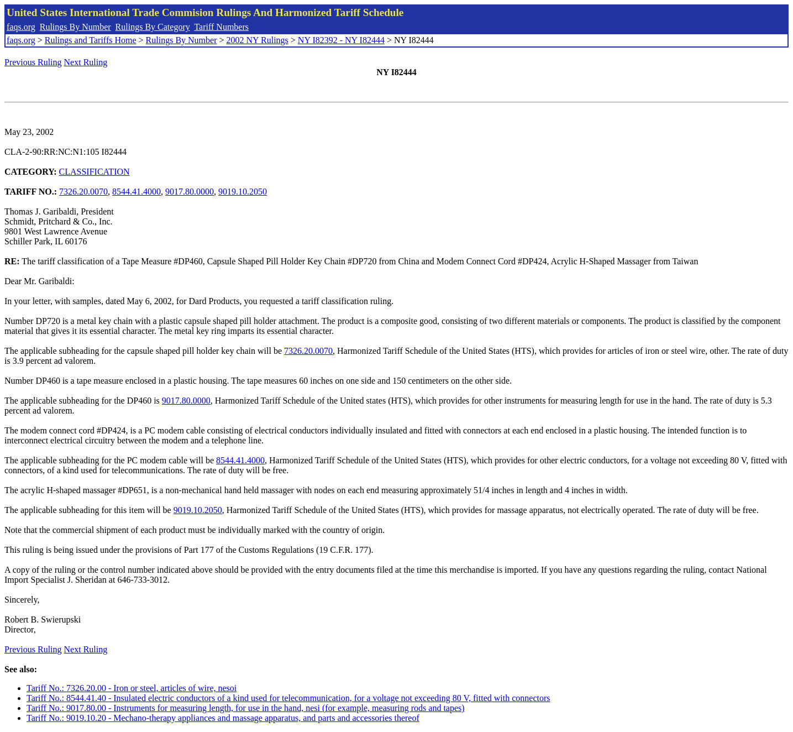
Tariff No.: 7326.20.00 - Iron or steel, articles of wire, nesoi (132, 688)
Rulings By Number (75, 27)
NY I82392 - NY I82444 (341, 40)
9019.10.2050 (242, 191)
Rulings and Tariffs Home (90, 40)
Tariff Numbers (221, 27)
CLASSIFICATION (94, 171)
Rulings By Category (152, 27)
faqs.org (21, 27)
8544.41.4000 (136, 191)
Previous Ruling (33, 62)
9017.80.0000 (189, 191)
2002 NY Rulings (257, 40)
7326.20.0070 (83, 191)
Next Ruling (86, 62)
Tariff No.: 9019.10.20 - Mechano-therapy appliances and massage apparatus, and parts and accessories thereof (223, 718)
